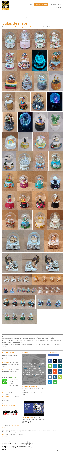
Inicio (30, 4)
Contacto (59, 7)
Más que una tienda (55, 4)
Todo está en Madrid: (28, 417)
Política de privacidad (29, 376)
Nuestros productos (41, 4)
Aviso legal (4, 442)
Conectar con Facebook (53, 355)
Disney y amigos (19, 27)
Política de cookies (22, 442)
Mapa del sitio (31, 442)
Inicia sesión (60, 450)
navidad (28, 27)
